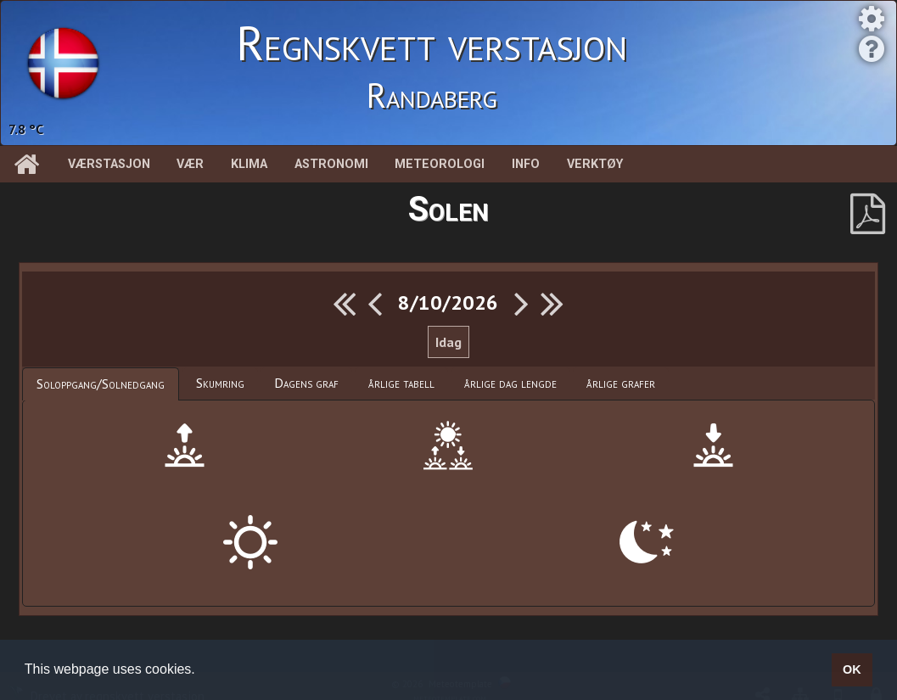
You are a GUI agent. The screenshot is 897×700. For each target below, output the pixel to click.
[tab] (100, 383)
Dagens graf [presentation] (306, 382)
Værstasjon (109, 164)
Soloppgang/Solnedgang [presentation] (100, 383)
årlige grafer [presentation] (620, 382)
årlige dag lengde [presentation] (510, 382)
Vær (190, 164)
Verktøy (595, 164)
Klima (249, 164)
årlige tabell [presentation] (401, 382)
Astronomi (331, 164)
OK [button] (852, 669)
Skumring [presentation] (220, 382)
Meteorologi (440, 164)
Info (526, 164)
